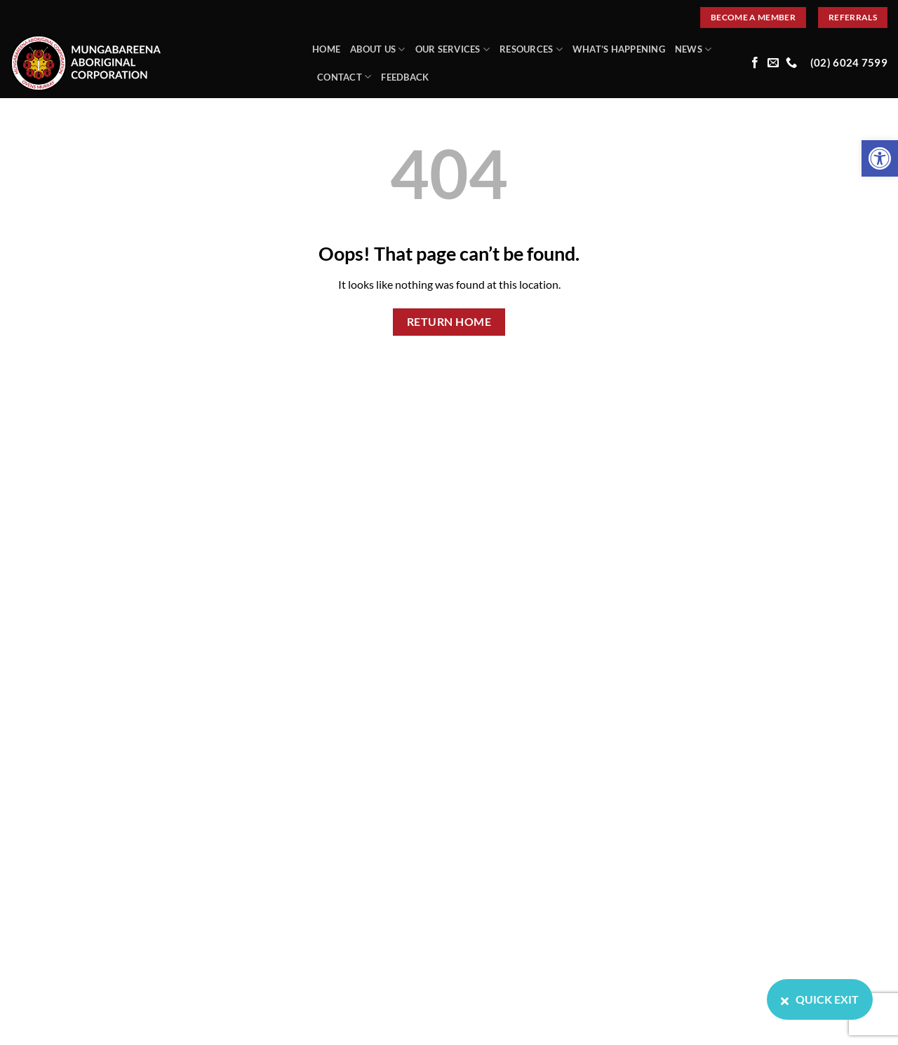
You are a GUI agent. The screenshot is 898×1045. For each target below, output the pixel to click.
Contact (344, 76)
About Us (378, 49)
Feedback (405, 77)
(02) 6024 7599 (848, 63)
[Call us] (791, 63)
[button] (880, 158)
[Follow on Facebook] (754, 63)
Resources (531, 49)
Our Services (452, 49)
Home (326, 49)
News (693, 49)
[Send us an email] (773, 63)
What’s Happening (618, 49)
